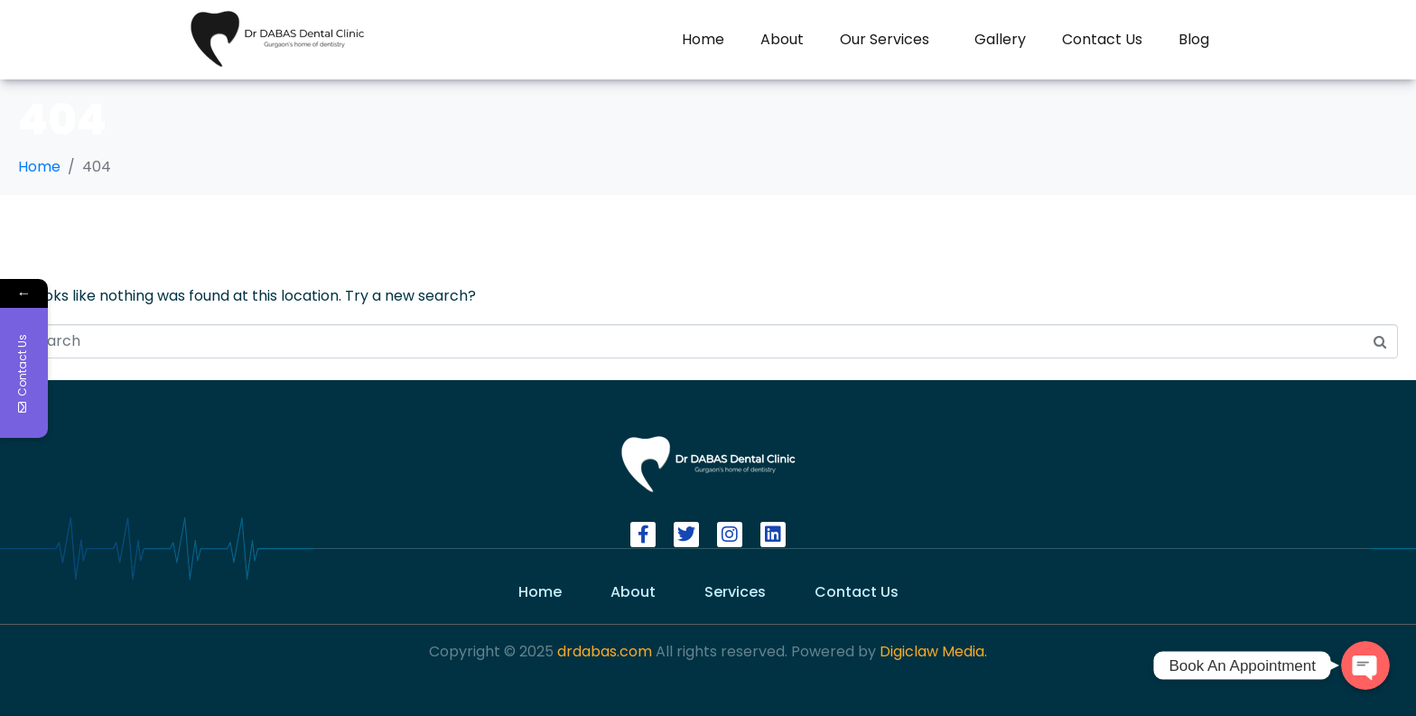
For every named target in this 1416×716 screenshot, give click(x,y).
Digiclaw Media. (933, 651)
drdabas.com (603, 651)
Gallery (1000, 39)
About (782, 39)
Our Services (884, 39)
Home (703, 39)
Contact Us (1102, 39)
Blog (1193, 39)
